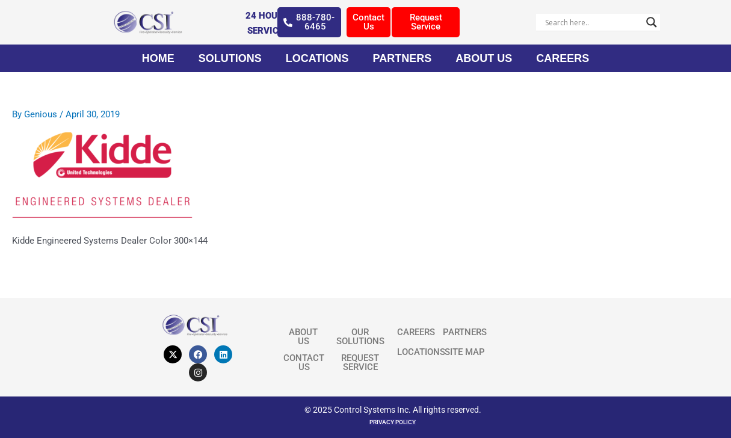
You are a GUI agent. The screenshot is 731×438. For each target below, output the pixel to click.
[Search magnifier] (651, 22)
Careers (562, 58)
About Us (483, 58)
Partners (401, 58)
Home (158, 58)
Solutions (230, 58)
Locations (317, 58)
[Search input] (592, 22)
